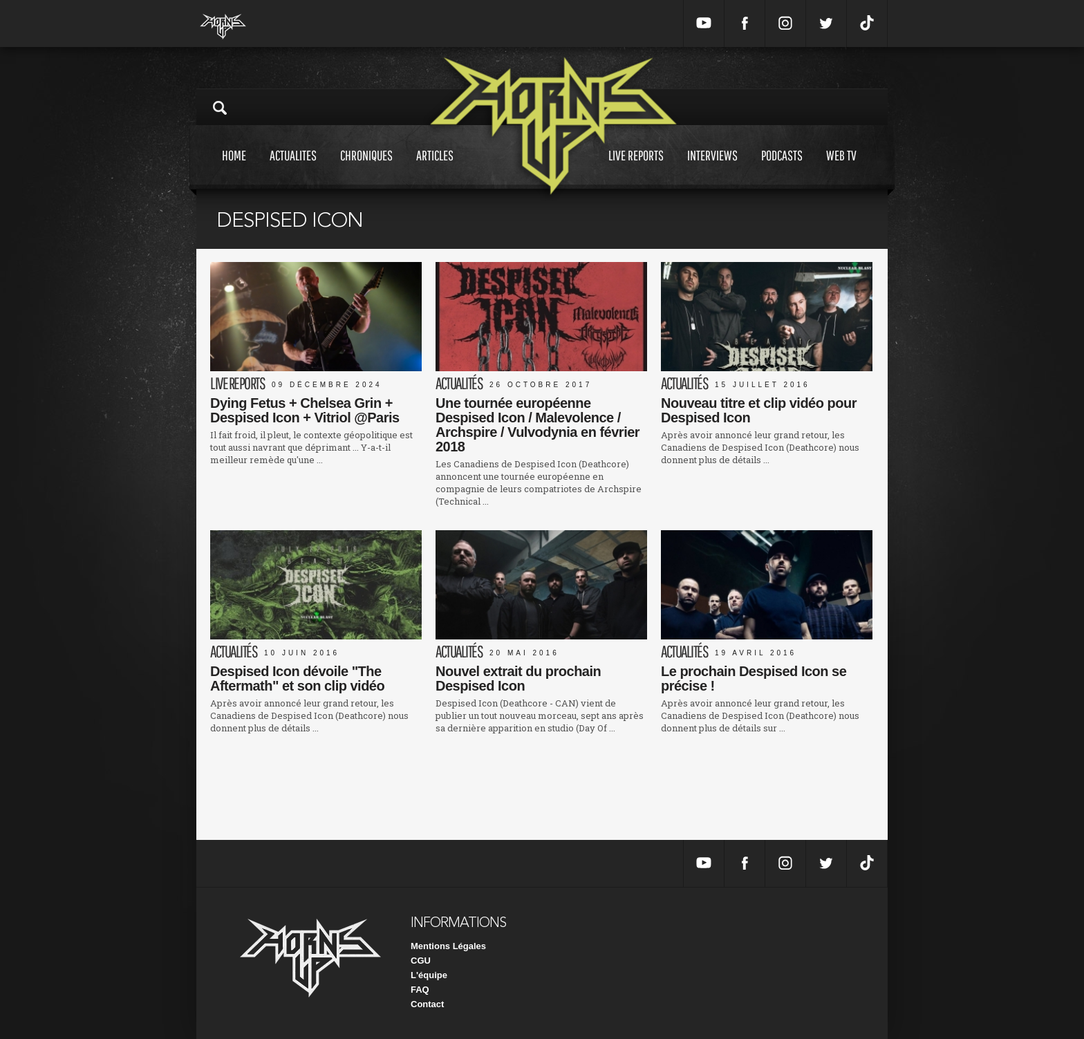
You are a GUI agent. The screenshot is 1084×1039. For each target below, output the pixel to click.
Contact (427, 1004)
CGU (421, 960)
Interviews (712, 168)
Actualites (293, 168)
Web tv (841, 168)
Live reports (636, 168)
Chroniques (366, 168)
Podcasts (781, 168)
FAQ (420, 989)
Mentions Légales (448, 946)
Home (234, 168)
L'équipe (429, 975)
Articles (434, 168)
